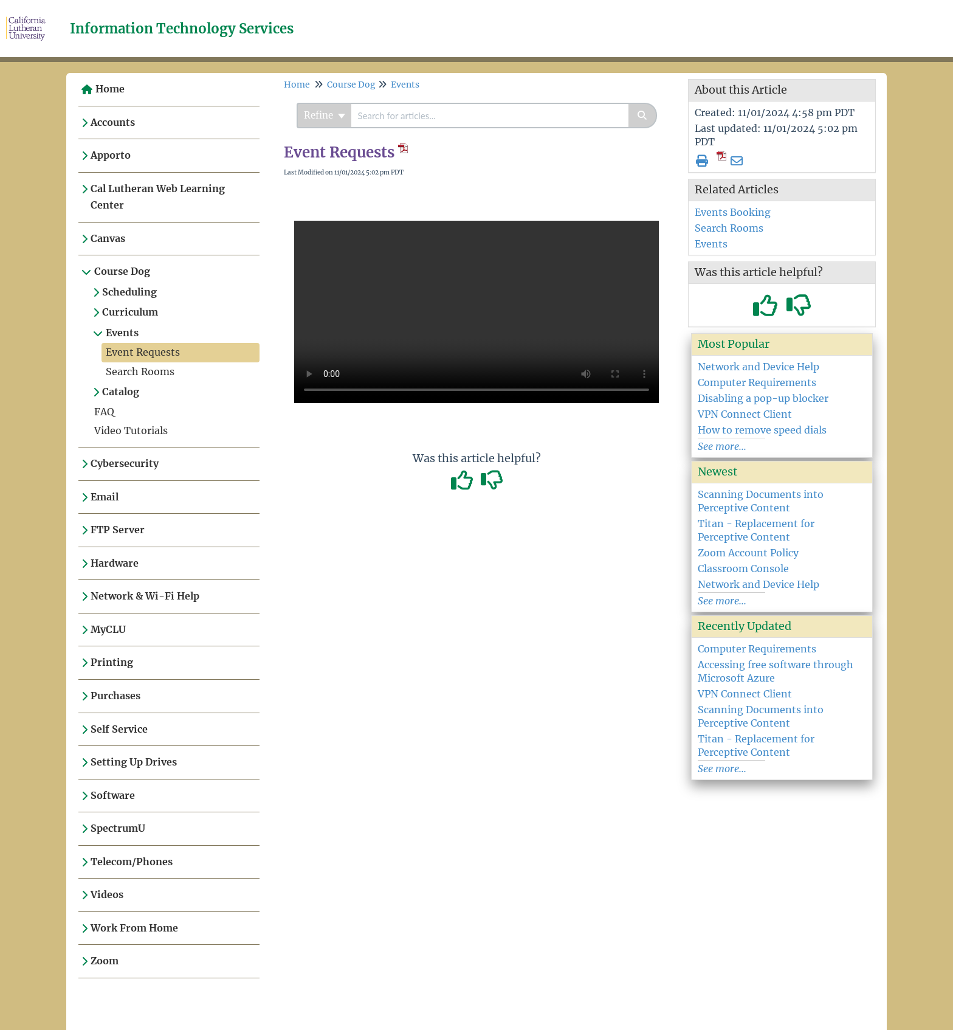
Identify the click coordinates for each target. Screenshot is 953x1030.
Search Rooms (140, 371)
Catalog (120, 391)
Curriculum (130, 312)
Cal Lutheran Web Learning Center (158, 197)
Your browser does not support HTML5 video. (476, 312)
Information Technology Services (182, 28)
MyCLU (108, 629)
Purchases (115, 696)
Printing (112, 662)
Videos (107, 894)
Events (122, 333)
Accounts (113, 122)
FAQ (104, 412)
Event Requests (143, 352)
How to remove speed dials (762, 430)
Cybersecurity (125, 463)
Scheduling (129, 292)
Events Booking (733, 212)
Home (110, 89)
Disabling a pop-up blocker (763, 398)
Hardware (115, 563)
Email (105, 497)
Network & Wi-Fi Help (145, 596)
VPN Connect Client (745, 414)
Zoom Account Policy (748, 553)
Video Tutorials (131, 430)
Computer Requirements (757, 382)
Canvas (108, 238)
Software (113, 795)
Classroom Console (743, 568)
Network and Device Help (758, 367)
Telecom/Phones (132, 861)
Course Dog (122, 271)
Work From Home (134, 928)
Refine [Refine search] (324, 115)
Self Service (119, 729)
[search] (489, 115)
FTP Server (118, 530)
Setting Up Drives (134, 762)
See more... (722, 446)
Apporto (111, 155)
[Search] (642, 115)
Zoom (105, 961)
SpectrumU (118, 828)
